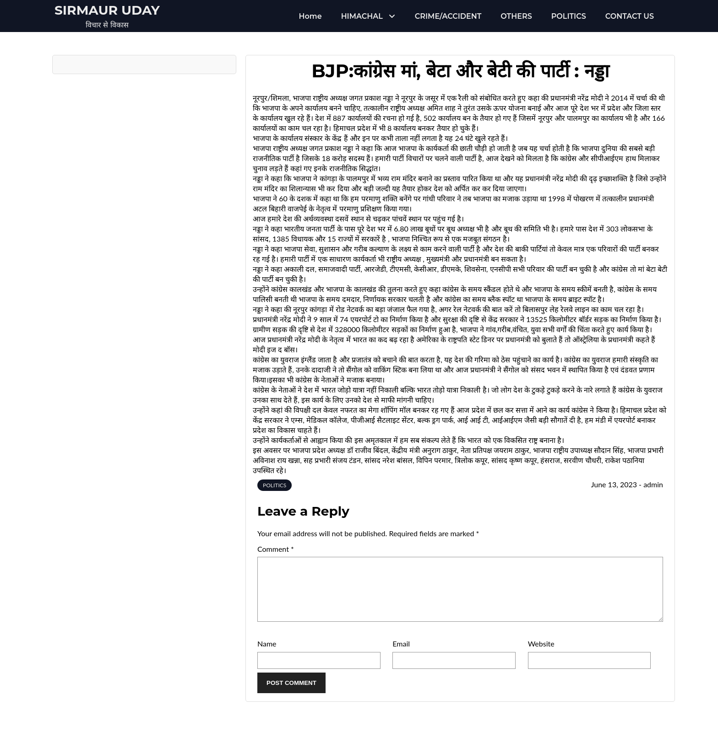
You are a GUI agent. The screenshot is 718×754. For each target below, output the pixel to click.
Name (267, 654)
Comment (275, 548)
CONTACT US (629, 16)
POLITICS (568, 16)
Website (541, 654)
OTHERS (516, 16)
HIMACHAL (362, 16)
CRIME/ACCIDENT (448, 16)
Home (310, 16)
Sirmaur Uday (107, 10)
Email (401, 654)
